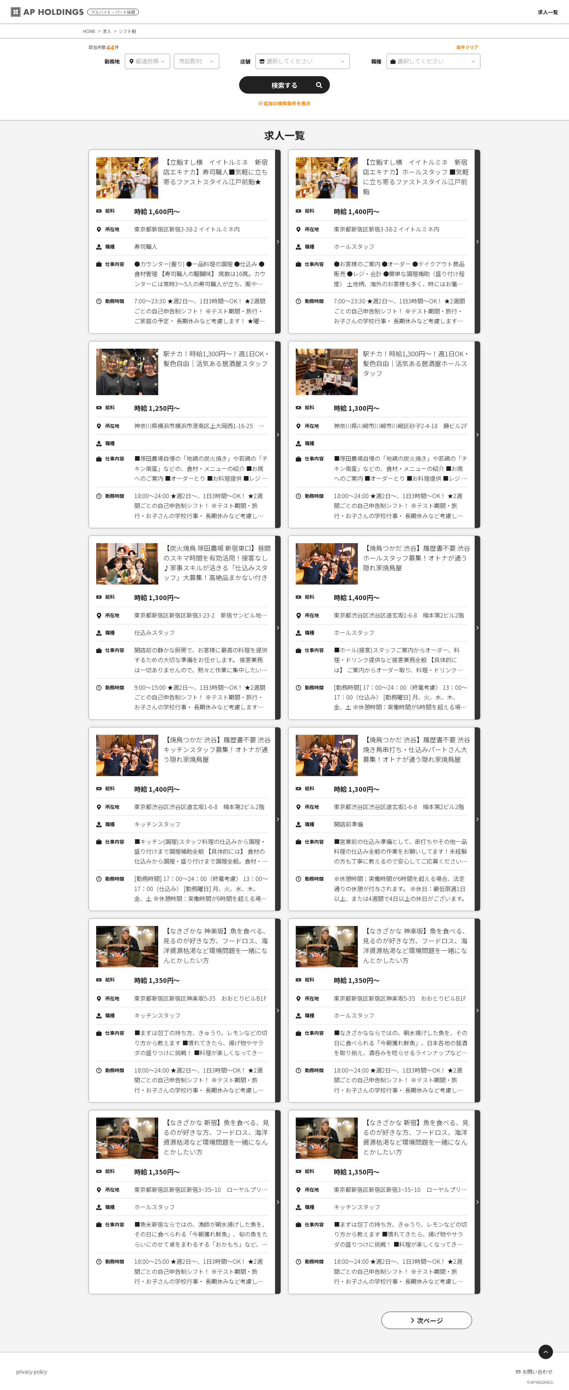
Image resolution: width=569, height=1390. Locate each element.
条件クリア (467, 47)
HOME (89, 31)
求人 (107, 31)
